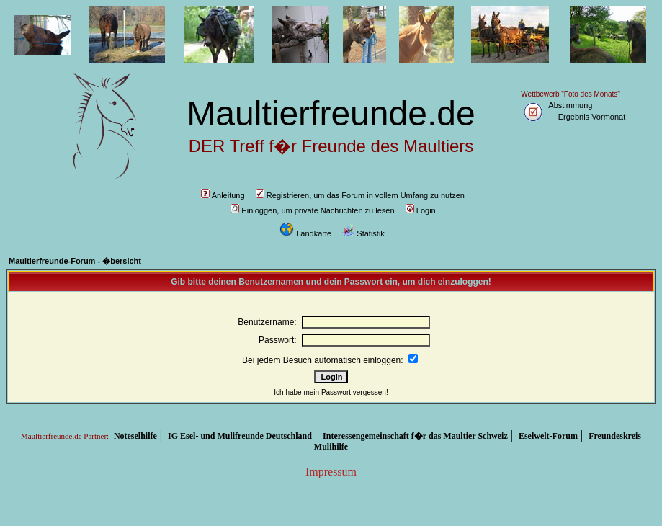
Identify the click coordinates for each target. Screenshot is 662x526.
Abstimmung (570, 105)
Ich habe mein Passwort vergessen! (331, 392)
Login (421, 210)
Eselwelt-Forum (548, 436)
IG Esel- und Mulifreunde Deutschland (240, 436)
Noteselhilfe (135, 436)
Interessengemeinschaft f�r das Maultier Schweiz (415, 436)
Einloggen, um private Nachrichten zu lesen (312, 210)
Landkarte (305, 233)
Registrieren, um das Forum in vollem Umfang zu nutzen (360, 195)
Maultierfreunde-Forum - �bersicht (75, 261)
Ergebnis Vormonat (592, 116)
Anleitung (223, 195)
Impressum (331, 471)
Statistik (363, 233)
